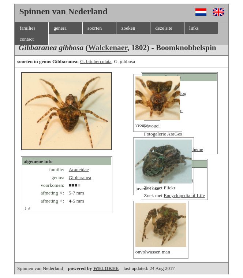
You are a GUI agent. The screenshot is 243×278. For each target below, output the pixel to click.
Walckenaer (107, 47)
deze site (163, 28)
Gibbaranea (80, 177)
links (194, 28)
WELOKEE (106, 268)
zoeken (128, 28)
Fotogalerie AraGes (163, 134)
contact (27, 39)
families (27, 28)
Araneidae (79, 169)
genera (60, 28)
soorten (94, 28)
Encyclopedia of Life (184, 195)
